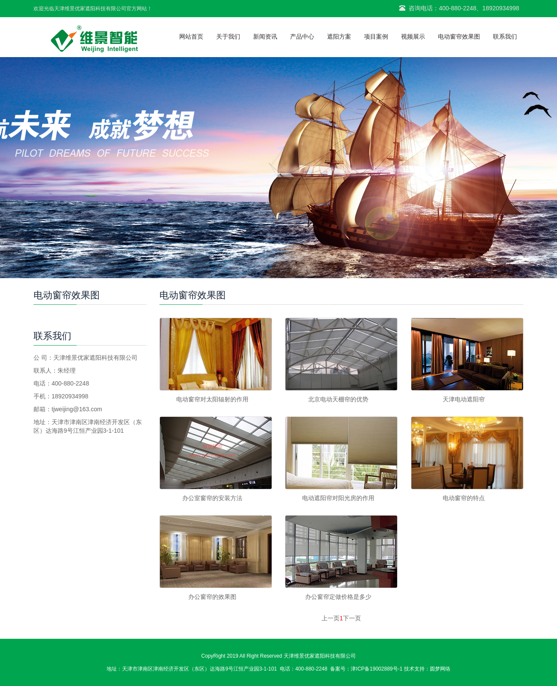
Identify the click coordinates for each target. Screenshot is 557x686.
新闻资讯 (265, 36)
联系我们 (505, 36)
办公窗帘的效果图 (212, 596)
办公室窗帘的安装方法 (212, 498)
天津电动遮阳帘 (464, 399)
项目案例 (376, 36)
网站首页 (191, 36)
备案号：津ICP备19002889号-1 (366, 669)
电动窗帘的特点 (464, 498)
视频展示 (413, 36)
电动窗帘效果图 (459, 36)
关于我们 (228, 36)
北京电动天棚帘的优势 (338, 399)
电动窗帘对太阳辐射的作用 (212, 399)
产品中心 (302, 36)
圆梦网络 (440, 669)
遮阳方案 (339, 36)
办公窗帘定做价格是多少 (338, 596)
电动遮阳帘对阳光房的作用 (338, 498)
